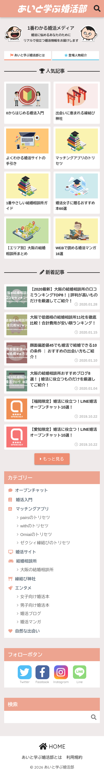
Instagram (61, 682)
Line (80, 682)
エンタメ (20, 588)
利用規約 (74, 757)
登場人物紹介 (75, 55)
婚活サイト (22, 552)
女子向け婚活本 (34, 596)
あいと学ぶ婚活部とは (27, 55)
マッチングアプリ (28, 509)
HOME (52, 746)
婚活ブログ (30, 613)
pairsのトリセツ (35, 517)
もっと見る (52, 459)
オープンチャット (28, 490)
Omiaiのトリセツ (36, 534)
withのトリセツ (34, 525)
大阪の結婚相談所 (37, 569)
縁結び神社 (22, 579)
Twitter (25, 682)
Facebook (42, 682)
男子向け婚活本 (34, 605)
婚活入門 (20, 500)
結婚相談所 (22, 561)
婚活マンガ (30, 622)
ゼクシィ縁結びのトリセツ (45, 542)
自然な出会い (24, 631)
